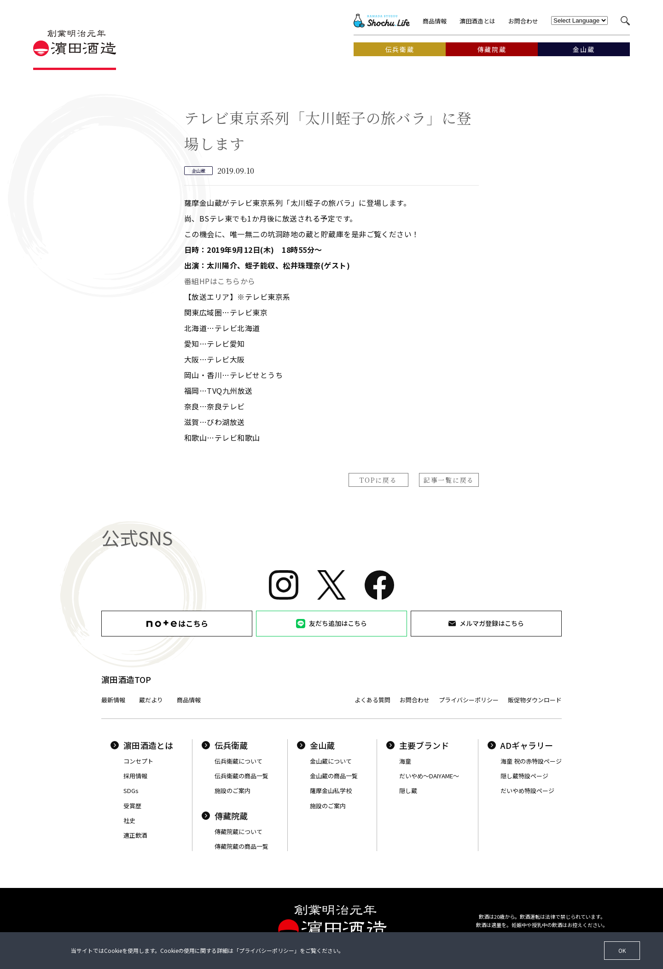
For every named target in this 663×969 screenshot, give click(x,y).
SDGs (131, 790)
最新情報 (113, 699)
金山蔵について (331, 761)
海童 (405, 761)
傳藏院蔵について (238, 831)
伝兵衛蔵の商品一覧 (241, 775)
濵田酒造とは (477, 21)
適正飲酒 (135, 835)
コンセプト (138, 761)
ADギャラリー (520, 745)
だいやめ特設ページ (527, 790)
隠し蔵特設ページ (524, 775)
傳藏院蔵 (225, 816)
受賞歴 (132, 805)
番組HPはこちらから (220, 280)
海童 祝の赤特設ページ (531, 761)
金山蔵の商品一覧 (334, 775)
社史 (129, 820)
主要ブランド (417, 745)
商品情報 (435, 21)
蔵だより (151, 699)
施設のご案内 (232, 790)
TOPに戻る (378, 479)
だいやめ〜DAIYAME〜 (429, 775)
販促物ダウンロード (535, 699)
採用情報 (135, 775)
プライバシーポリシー (469, 699)
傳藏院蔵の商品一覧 (241, 846)
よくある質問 (372, 699)
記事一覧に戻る (449, 479)
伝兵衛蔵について (238, 761)
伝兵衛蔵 (225, 745)
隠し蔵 (408, 790)
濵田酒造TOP (126, 679)
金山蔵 (316, 745)
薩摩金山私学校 (331, 790)
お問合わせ (523, 21)
